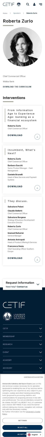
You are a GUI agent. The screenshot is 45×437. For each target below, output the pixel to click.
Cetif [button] (22, 328)
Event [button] (22, 352)
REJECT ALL (22, 430)
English (33, 434)
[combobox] (34, 434)
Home (5, 13)
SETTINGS (22, 424)
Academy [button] (22, 360)
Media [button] (22, 375)
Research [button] (22, 344)
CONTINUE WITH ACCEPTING (33, 380)
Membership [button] (22, 336)
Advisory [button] (22, 368)
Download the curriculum (17, 87)
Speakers (17, 13)
